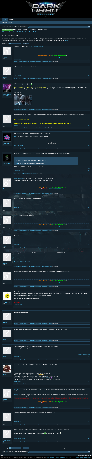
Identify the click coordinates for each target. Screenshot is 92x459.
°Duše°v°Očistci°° (17, 173)
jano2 (15, 383)
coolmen (5, 263)
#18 (88, 404)
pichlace (5, 77)
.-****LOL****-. (6, 302)
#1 (88, 59)
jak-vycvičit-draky (17, 61)
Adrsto (4, 209)
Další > (26, 43)
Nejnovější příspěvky (7, 22)
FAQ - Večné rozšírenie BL (36, 46)
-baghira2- (28, 173)
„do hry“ (66, 40)
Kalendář (11, 19)
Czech (2, 455)
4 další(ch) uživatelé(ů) (46, 61)
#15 (88, 338)
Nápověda (84, 455)
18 (23, 43)
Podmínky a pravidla (79, 457)
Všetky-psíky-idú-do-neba (26, 61)
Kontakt (79, 455)
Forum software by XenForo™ (35, 457)
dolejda (5, 322)
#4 (88, 125)
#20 (88, 438)
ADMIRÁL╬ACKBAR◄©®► (7, 95)
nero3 (4, 125)
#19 (88, 421)
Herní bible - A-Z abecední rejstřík (22, 261)
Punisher (31, 31)
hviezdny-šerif (34, 127)
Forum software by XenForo (12, 457)
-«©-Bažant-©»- (7, 163)
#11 (88, 263)
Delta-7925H (6, 143)
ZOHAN (5, 374)
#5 (88, 145)
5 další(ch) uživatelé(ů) (46, 407)
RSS (90, 455)
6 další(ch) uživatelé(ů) (46, 441)
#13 (88, 304)
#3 (88, 106)
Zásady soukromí (87, 457)
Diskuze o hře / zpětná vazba (14, 31)
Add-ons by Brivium (59, 457)
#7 (88, 190)
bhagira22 (24, 173)
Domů (87, 455)
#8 (88, 207)
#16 (88, 356)
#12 (88, 284)
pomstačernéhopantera (36, 61)
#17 (88, 381)
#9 (88, 228)
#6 (88, 170)
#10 (88, 244)
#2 (88, 75)
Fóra (5, 19)
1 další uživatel (34, 173)
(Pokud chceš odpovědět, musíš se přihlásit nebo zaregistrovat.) (77, 448)
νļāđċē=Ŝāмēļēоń (7, 441)
